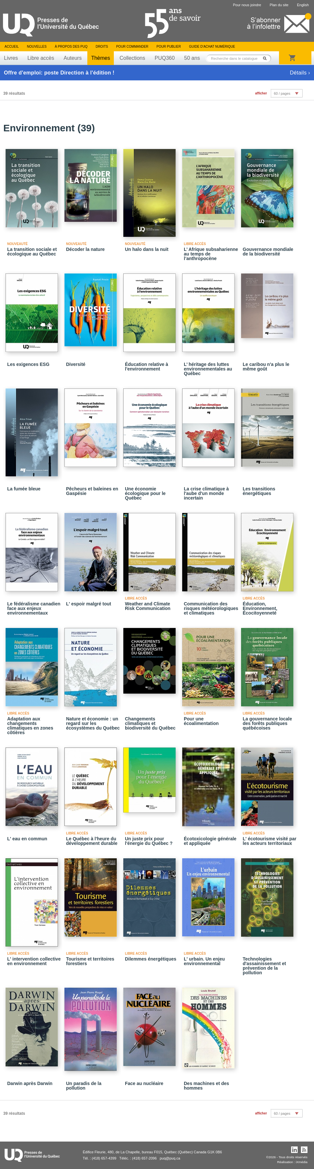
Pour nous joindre (247, 5)
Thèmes (100, 58)
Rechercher (266, 58)
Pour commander (132, 46)
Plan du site (279, 5)
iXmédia (301, 1162)
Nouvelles (36, 46)
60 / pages (282, 93)
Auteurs (73, 58)
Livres (11, 58)
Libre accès (40, 58)
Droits (102, 46)
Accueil (12, 46)
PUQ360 (165, 58)
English (303, 5)
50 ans (192, 58)
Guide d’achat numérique (212, 46)
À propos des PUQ (71, 46)
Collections (132, 58)
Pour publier (169, 46)
